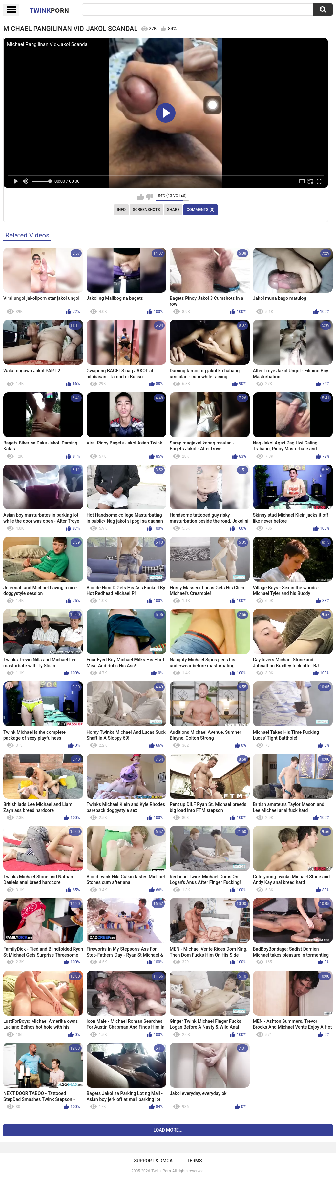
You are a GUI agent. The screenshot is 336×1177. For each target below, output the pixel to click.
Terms (194, 1160)
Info (121, 209)
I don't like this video (149, 197)
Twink (49, 10)
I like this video (140, 197)
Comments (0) (201, 209)
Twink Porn (161, 1171)
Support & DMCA (153, 1160)
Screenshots (146, 209)
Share (173, 209)
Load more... (168, 1130)
